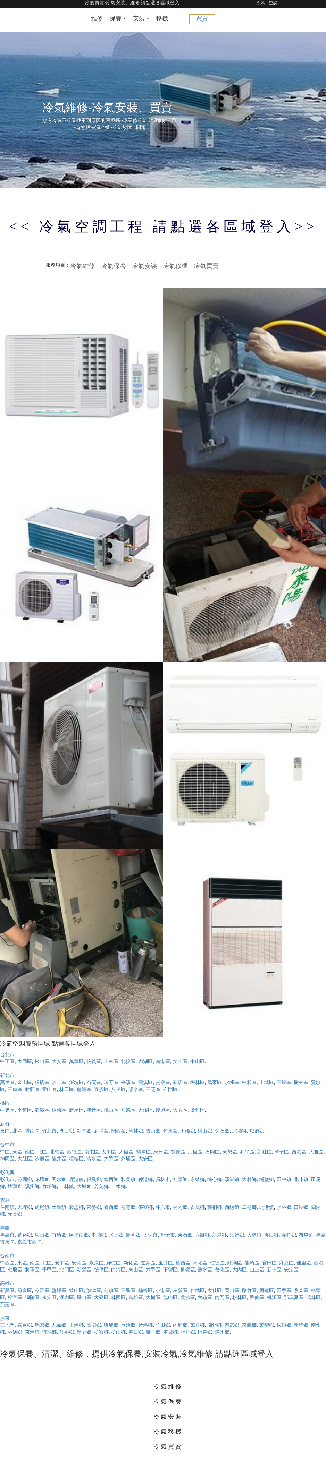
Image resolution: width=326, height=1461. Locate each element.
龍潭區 (42, 1110)
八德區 (128, 1110)
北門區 (66, 1269)
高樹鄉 (93, 1325)
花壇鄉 (42, 1179)
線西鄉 (111, 1179)
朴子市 (167, 1235)
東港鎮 (32, 1332)
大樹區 (153, 1297)
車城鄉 (170, 1332)
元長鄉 (15, 1214)
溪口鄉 (271, 1235)
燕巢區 (301, 1290)
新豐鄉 (84, 1131)
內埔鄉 (180, 1325)
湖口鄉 (66, 1131)
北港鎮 (266, 1207)
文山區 (180, 1061)
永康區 (96, 1262)
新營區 (84, 1269)
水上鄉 (116, 1235)
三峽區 (284, 1082)
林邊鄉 (15, 1332)
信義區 (93, 1061)
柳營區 (188, 1269)
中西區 (7, 1262)
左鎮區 (148, 1262)
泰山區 (49, 1089)
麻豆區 (286, 1262)
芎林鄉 (135, 1131)
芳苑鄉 (101, 1186)
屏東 (5, 1318)
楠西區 (183, 1262)
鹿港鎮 (76, 1179)
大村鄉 (249, 1179)
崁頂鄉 (284, 1325)
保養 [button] (118, 19)
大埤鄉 (24, 1207)
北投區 (128, 1061)
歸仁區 (113, 1262)
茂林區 (313, 1297)
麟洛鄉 (145, 1325)
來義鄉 (249, 1325)
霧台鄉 (24, 1325)
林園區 (118, 1297)
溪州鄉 (32, 1186)
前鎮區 (111, 1290)
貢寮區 (163, 1082)
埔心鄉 (214, 1179)
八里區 (118, 1089)
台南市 (7, 1255)
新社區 (264, 1151)
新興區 (7, 1290)
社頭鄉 (180, 1179)
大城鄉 (84, 1186)
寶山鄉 (153, 1131)
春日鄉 (135, 1332)
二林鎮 (66, 1186)
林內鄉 (180, 1207)
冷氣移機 (175, 266)
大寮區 (101, 1297)
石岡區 (212, 1151)
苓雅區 (42, 1290)
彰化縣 (7, 1172)
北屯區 (57, 1151)
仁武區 (197, 1290)
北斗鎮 (301, 1179)
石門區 (170, 1089)
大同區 (24, 1061)
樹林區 (301, 1082)
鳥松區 (135, 1297)
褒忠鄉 (76, 1207)
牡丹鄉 (188, 1332)
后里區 (195, 1151)
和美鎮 (128, 1179)
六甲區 (153, 1269)
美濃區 (188, 1297)
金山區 (24, 1082)
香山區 (32, 1131)
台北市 (7, 1054)
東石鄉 (185, 1235)
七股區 (15, 1269)
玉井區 (165, 1262)
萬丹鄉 (197, 1325)
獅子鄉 (153, 1332)
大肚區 (24, 1158)
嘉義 (5, 1228)
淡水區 (135, 1089)
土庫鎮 (59, 1207)
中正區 (7, 1061)
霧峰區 (143, 1151)
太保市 (150, 1235)
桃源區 (274, 1297)
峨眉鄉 (257, 1131)
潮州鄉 (214, 1325)
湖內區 (66, 1297)
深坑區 (76, 1082)
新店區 (180, 1082)
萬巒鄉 (266, 1325)
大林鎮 (254, 1235)
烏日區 (160, 1151)
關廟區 (234, 1262)
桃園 (5, 1103)
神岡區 (7, 1158)
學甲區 (49, 1269)
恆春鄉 (205, 1332)
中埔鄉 (98, 1235)
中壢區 (7, 1110)
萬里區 (7, 1082)
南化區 (200, 1262)
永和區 (232, 1082)
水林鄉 (284, 1207)
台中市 (7, 1144)
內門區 (222, 1297)
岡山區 (232, 1290)
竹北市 (49, 1131)
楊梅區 (59, 1110)
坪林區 (197, 1082)
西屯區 (74, 1151)
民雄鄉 (236, 1235)
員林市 (163, 1179)
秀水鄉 (59, 1179)
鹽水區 (205, 1269)
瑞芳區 (111, 1082)
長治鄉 (128, 1325)
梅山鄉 (42, 1235)
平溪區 (128, 1082)
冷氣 (260, 3)
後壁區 (101, 1269)
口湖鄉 (301, 1207)
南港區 (163, 1061)
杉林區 (239, 1297)
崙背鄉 (128, 1207)
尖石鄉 (222, 1131)
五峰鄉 (188, 1131)
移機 (162, 19)
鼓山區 (76, 1290)
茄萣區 (7, 1304)
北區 (17, 1131)
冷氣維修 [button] (168, 1386)
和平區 (247, 1151)
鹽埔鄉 (111, 1325)
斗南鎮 (7, 1207)
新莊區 (32, 1089)
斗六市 (163, 1207)
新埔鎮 (101, 1131)
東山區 (135, 1269)
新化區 (131, 1262)
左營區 (180, 1290)
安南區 (79, 1262)
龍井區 (59, 1158)
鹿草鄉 (133, 1235)
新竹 (5, 1124)
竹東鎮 (170, 1131)
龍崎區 (252, 1262)
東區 (5, 1131)
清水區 (93, 1158)
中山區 (197, 1061)
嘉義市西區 (29, 1242)
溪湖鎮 (232, 1179)
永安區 (49, 1297)
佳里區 (303, 1262)
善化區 (222, 1269)
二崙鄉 (249, 1207)
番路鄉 (24, 1235)
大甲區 (111, 1158)
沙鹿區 (42, 1158)
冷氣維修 (82, 266)
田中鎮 (284, 1179)
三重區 (15, 1089)
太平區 (108, 1151)
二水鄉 (118, 1186)
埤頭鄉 (15, 1186)
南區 (30, 1151)
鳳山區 (84, 1297)
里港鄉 (76, 1325)
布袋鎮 (306, 1235)
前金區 (24, 1290)
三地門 (7, 1325)
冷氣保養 (113, 266)
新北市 (7, 1075)
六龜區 (205, 1297)
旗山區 (170, 1297)
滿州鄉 (222, 1332)
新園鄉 (84, 1332)
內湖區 (145, 1061)
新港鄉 (219, 1235)
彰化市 (7, 1179)
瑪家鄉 (42, 1325)
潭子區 (281, 1151)
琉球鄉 (49, 1332)
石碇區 (93, 1082)
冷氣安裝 (144, 266)
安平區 (62, 1262)
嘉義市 (7, 1235)
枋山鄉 (118, 1332)
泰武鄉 (232, 1325)
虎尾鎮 (42, 1207)
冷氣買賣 (206, 266)
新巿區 (274, 1269)
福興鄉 (93, 1179)
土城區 (266, 1082)
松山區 (42, 1061)
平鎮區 (24, 1110)
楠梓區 (145, 1290)
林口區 (66, 1089)
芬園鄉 (24, 1179)
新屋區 (76, 1110)
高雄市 (7, 1283)
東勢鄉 (93, 1207)
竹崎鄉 (59, 1235)
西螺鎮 (232, 1207)
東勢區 (230, 1151)
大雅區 (316, 1151)
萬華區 (76, 1061)
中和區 (249, 1082)
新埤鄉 (301, 1325)
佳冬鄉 (66, 1332)
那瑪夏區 (293, 1297)
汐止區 (59, 1082)
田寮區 (284, 1290)
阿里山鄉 (79, 1235)
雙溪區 (145, 1082)
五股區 (101, 1089)
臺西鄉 (111, 1207)
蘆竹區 (197, 1110)
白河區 (118, 1269)
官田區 (269, 1262)
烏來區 (214, 1082)
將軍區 (32, 1269)
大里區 (126, 1151)
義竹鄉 (289, 1235)
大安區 (59, 1061)
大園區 (180, 1110)
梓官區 (15, 1297)
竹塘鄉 (49, 1186)
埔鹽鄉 (266, 1179)
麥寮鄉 (145, 1207)
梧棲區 (76, 1158)
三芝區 (153, 1089)
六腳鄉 (202, 1235)
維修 (97, 19)
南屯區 (91, 1151)
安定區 (291, 1269)
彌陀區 (32, 1297)
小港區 (163, 1290)
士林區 (111, 1061)
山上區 (257, 1269)
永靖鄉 (197, 1179)
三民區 (128, 1290)
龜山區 (111, 1110)
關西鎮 (118, 1131)
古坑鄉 (197, 1207)
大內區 (239, 1269)
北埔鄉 (239, 1131)
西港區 (299, 1151)
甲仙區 (257, 1297)
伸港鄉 (145, 1179)
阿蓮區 (266, 1290)
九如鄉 (59, 1325)
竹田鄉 (163, 1325)
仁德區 (217, 1262)
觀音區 (93, 1110)
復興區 (163, 1110)
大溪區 (145, 1110)
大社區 (214, 1290)
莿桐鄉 (214, 1207)
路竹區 (249, 1290)
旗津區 (93, 1290)
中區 (5, 1151)
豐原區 (178, 1151)
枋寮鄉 (101, 1332)
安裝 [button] (141, 19)
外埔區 (128, 1158)
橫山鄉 (205, 1131)
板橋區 (42, 1082)
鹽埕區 (59, 1290)
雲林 (5, 1200)
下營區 (170, 1269)
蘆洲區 (84, 1089)
